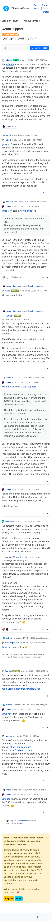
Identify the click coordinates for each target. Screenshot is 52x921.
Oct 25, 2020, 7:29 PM (38, 671)
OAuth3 (10, 64)
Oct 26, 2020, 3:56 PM (29, 794)
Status (44, 5)
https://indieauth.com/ (20, 750)
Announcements (10, 35)
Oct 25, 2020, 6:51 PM (30, 521)
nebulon (8, 60)
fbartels (8, 671)
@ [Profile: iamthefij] (7, 386)
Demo (37, 8)
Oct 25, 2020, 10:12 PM (30, 709)
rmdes (8, 736)
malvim (8, 521)
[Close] (47, 838)
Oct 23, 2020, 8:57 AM (37, 60)
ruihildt (8, 140)
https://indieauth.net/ (20, 747)
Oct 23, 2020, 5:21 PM (29, 382)
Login (18, 898)
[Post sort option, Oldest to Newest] (5, 48)
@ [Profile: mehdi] (6, 144)
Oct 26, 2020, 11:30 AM (29, 736)
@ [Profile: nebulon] (7, 210)
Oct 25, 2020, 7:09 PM (35, 643)
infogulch (12, 821)
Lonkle (8, 206)
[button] (4, 917)
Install (46, 11)
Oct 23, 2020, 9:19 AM (29, 206)
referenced (21, 821)
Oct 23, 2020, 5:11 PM (19, 319)
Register (9, 898)
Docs (45, 8)
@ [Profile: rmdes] (6, 798)
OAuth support (27, 210)
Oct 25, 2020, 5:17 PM (29, 489)
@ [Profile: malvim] (6, 647)
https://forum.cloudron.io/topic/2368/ (21, 688)
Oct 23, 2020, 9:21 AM (37, 291)
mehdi (8, 135)
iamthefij (9, 316)
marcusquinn (11, 643)
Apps (36, 5)
